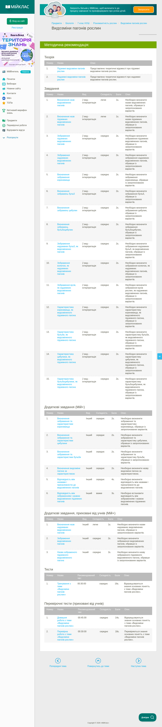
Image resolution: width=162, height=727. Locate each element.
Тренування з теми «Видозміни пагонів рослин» (64, 589)
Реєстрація (17, 27)
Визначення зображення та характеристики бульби (69, 454)
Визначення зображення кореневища (63, 177)
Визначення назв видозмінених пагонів (65, 103)
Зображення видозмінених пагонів (64, 541)
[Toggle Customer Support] (148, 717)
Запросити (143, 10)
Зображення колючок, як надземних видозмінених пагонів (64, 268)
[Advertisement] (98, 689)
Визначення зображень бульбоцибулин (65, 227)
